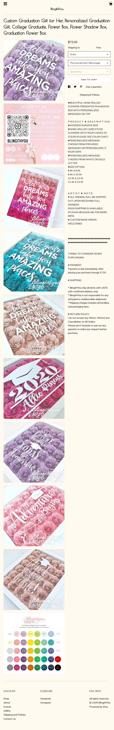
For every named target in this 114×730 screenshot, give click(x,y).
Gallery (7, 710)
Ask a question (94, 86)
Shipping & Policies (90, 94)
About (7, 702)
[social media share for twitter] (75, 86)
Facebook (45, 698)
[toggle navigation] (5, 3)
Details (72, 94)
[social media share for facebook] (69, 86)
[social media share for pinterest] (81, 86)
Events (7, 706)
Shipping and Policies (15, 714)
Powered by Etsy (98, 706)
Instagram (45, 702)
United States (87, 47)
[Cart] (110, 4)
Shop (6, 698)
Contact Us (10, 718)
